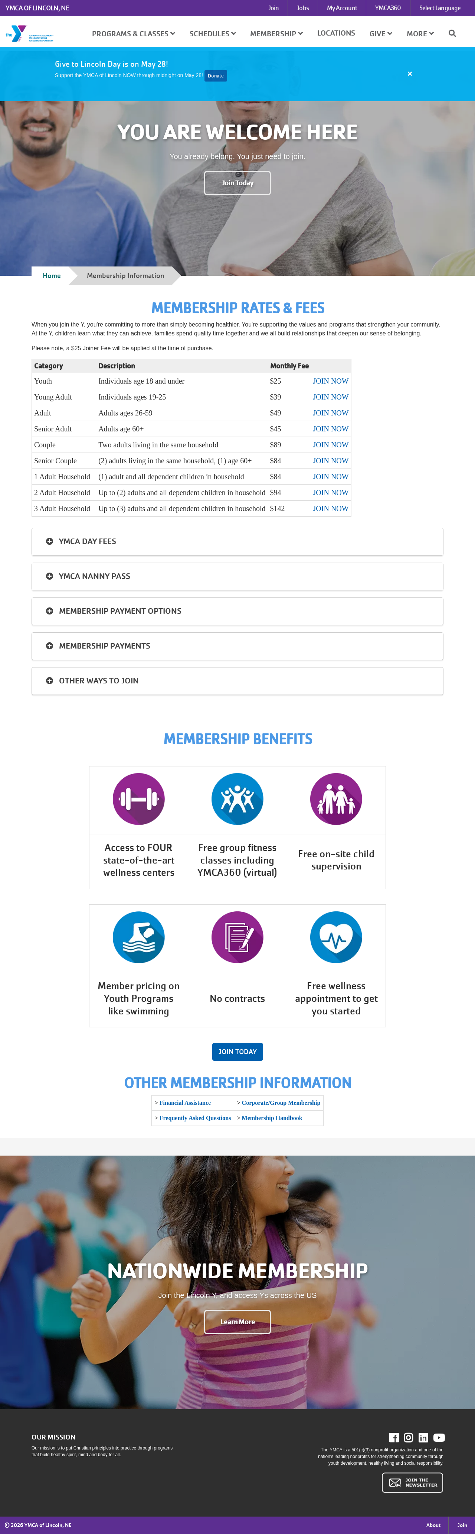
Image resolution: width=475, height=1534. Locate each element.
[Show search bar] (455, 33)
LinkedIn (428, 1438)
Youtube (438, 1438)
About (433, 1525)
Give (381, 34)
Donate (216, 76)
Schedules (213, 34)
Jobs (302, 8)
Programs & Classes (133, 34)
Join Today (237, 183)
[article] (237, 74)
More (420, 34)
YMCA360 (388, 8)
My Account (342, 8)
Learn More (237, 1321)
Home (52, 275)
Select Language (440, 8)
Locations (336, 33)
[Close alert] (410, 74)
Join (273, 8)
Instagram (413, 1438)
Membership (276, 34)
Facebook (399, 1438)
